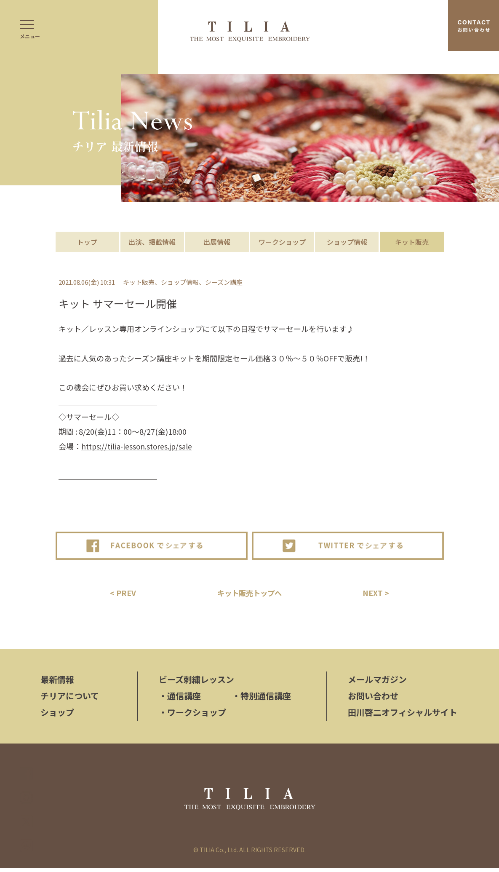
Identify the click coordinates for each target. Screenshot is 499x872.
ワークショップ (282, 242)
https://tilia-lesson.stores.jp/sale (138, 446)
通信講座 (180, 699)
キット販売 (412, 242)
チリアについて (69, 699)
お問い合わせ (373, 699)
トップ (87, 242)
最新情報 (57, 683)
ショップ (57, 716)
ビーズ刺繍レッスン (196, 683)
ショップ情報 (347, 242)
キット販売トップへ (250, 594)
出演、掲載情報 (152, 242)
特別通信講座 (261, 699)
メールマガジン (377, 683)
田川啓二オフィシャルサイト (402, 716)
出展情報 (216, 242)
